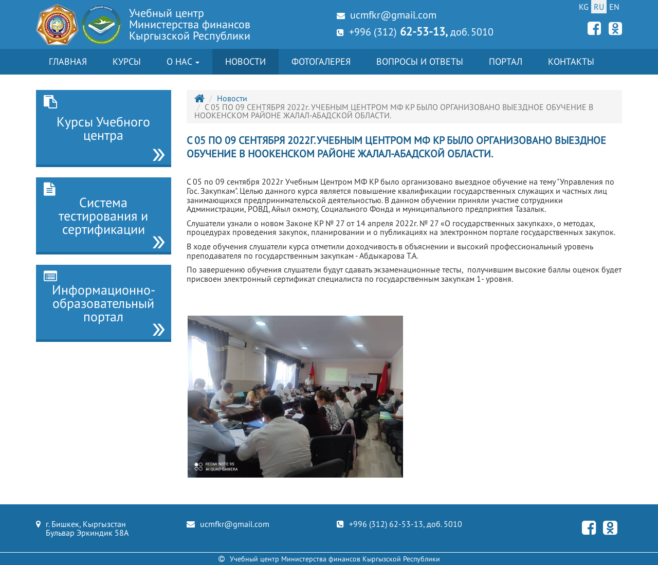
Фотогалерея (321, 61)
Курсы (127, 61)
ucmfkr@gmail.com (386, 15)
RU (599, 7)
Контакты (571, 61)
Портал (505, 61)
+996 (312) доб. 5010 (415, 31)
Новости (245, 61)
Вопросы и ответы (419, 61)
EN (614, 7)
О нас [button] (183, 61)
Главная (68, 61)
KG (584, 7)
